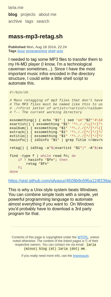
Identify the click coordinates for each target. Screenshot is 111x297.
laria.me (15, 7)
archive (15, 21)
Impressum (80, 273)
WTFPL (83, 254)
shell (52, 51)
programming (36, 51)
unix (59, 51)
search (43, 21)
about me (47, 14)
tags (29, 21)
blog (12, 14)
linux (21, 51)
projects (28, 14)
